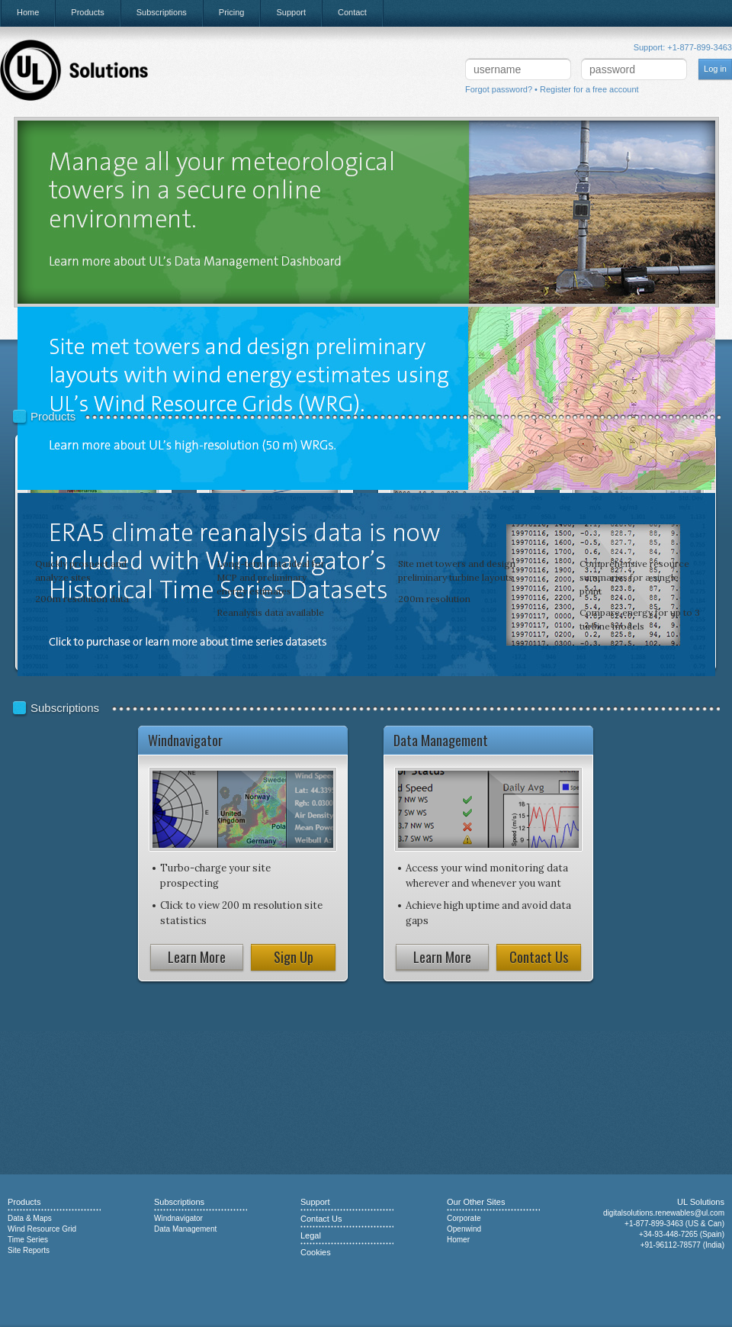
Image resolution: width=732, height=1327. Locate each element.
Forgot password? (498, 89)
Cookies (315, 1252)
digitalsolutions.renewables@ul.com (663, 1213)
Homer (458, 1239)
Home (28, 12)
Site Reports (29, 1250)
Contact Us (538, 957)
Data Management (185, 1229)
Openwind (464, 1229)
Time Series (28, 1239)
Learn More (197, 957)
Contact (352, 12)
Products (87, 12)
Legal (310, 1235)
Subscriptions (161, 12)
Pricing (232, 12)
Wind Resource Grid (42, 1229)
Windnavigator (178, 1218)
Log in (715, 68)
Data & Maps (30, 1218)
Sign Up (293, 957)
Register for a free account (589, 89)
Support (291, 12)
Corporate (463, 1218)
